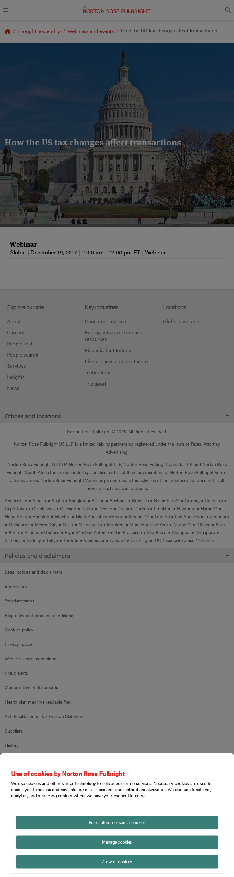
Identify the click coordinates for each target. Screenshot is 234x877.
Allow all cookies (117, 861)
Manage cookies (117, 841)
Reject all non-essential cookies (117, 821)
